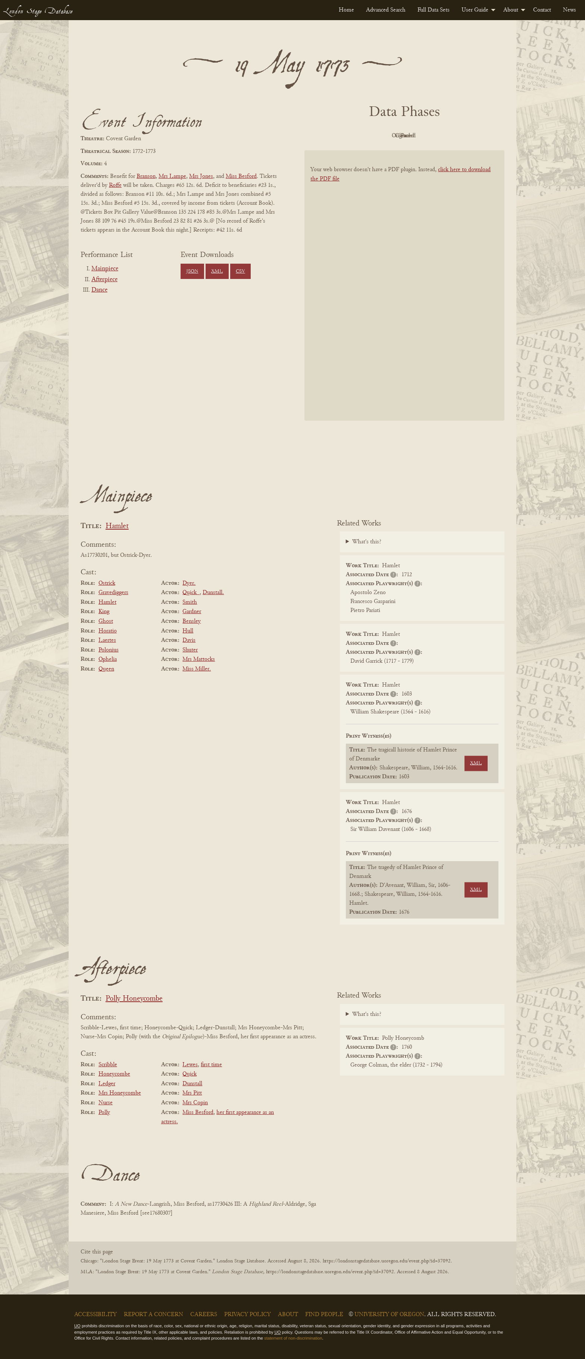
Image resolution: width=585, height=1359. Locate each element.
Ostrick (106, 583)
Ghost (105, 621)
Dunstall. (213, 593)
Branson (146, 176)
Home (346, 10)
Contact (542, 10)
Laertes (107, 640)
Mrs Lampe (172, 176)
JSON (192, 271)
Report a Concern (153, 1315)
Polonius (108, 650)
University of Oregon (389, 1315)
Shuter (190, 650)
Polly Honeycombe (134, 999)
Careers (203, 1315)
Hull (187, 631)
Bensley (191, 621)
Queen (106, 669)
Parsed (464, 136)
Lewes (190, 1065)
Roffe (115, 185)
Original (382, 136)
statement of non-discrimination (293, 1338)
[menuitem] (346, 10)
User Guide (475, 10)
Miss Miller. (196, 669)
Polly (104, 1112)
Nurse (105, 1103)
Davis (188, 640)
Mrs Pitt (192, 1093)
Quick (189, 1074)
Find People (324, 1315)
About (510, 10)
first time (211, 1065)
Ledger (106, 1084)
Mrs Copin (195, 1103)
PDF (341, 136)
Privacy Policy (247, 1315)
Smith (189, 602)
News (569, 10)
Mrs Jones (201, 176)
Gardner (191, 612)
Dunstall (192, 1084)
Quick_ (191, 593)
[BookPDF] (404, 295)
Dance (99, 290)
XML (217, 271)
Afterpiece (104, 279)
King (103, 612)
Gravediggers (113, 593)
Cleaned (423, 136)
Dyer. (188, 583)
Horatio (107, 631)
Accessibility (95, 1315)
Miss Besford (241, 176)
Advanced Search (386, 10)
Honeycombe (114, 1074)
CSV (240, 271)
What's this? (366, 542)
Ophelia (107, 659)
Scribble (107, 1065)
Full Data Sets (433, 10)
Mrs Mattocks (198, 659)
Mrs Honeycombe (119, 1093)
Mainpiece (104, 269)
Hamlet (117, 526)
